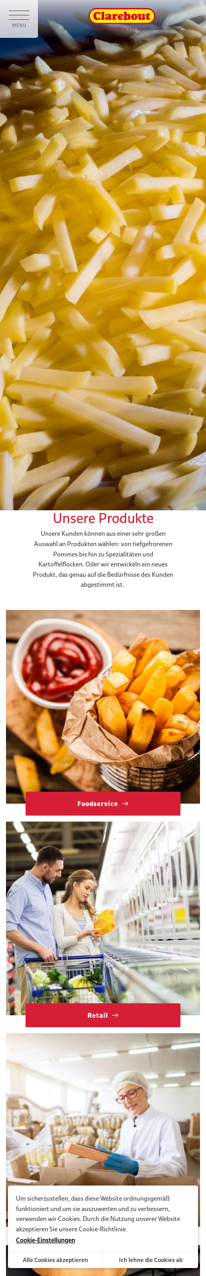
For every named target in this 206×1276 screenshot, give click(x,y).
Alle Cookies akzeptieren (55, 1260)
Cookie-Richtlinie (102, 1229)
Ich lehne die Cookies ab (150, 1260)
